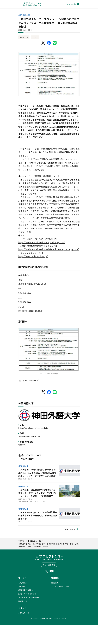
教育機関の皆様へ (25, 590)
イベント (35, 37)
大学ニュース (23, 37)
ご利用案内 (22, 582)
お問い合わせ (23, 613)
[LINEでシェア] (55, 43)
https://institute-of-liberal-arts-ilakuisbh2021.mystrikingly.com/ (48, 249)
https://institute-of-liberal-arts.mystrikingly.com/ (41, 242)
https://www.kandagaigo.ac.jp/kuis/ (33, 428)
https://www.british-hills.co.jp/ (33, 256)
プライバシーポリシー (60, 586)
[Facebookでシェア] (49, 43)
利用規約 (22, 586)
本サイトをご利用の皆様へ (29, 597)
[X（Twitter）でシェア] (43, 43)
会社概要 (54, 582)
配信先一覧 (22, 601)
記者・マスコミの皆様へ (28, 593)
